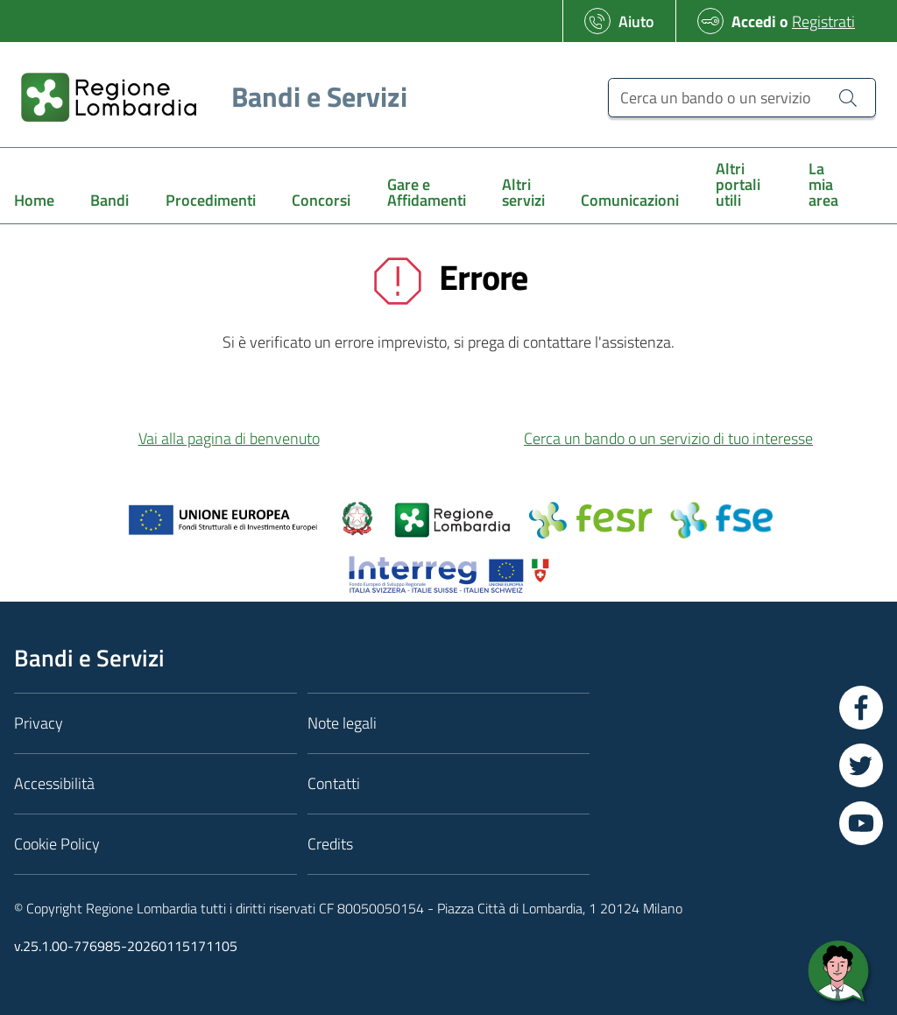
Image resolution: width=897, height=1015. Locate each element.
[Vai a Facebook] (861, 708)
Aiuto (636, 21)
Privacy (38, 723)
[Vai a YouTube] (861, 823)
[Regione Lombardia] (207, 97)
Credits (330, 844)
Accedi (753, 21)
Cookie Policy (57, 844)
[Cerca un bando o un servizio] (742, 97)
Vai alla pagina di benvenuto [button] (229, 438)
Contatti (333, 783)
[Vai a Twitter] (861, 765)
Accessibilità (54, 783)
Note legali (342, 723)
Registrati (823, 21)
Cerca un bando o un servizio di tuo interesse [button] (668, 438)
